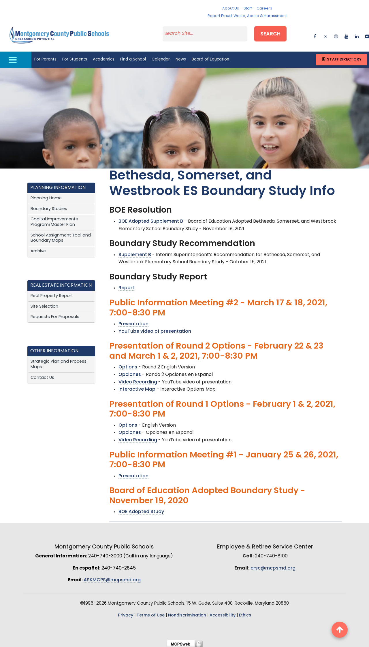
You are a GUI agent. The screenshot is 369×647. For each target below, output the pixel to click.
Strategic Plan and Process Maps (58, 362)
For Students (74, 57)
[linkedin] (357, 34)
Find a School (133, 57)
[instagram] (336, 34)
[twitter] (325, 34)
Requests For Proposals (55, 315)
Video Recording (137, 380)
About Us (230, 8)
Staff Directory (341, 57)
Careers (264, 8)
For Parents (45, 57)
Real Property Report (52, 294)
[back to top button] (340, 630)
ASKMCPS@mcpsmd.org (112, 578)
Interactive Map (136, 387)
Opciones (129, 372)
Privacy (125, 613)
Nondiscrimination (187, 613)
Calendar (161, 57)
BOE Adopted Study (141, 510)
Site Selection (44, 304)
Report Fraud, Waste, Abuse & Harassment (247, 16)
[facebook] (315, 34)
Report (126, 286)
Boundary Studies (49, 207)
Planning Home (46, 196)
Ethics (245, 613)
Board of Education (210, 57)
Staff (248, 8)
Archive (38, 249)
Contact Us (42, 376)
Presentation (133, 322)
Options (127, 365)
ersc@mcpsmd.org (273, 566)
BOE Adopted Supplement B (150, 219)
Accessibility (223, 613)
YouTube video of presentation (154, 329)
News (181, 57)
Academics (103, 57)
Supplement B (134, 253)
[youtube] (346, 34)
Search (273, 33)
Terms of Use (151, 613)
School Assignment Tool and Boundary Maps (61, 236)
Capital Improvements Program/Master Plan (54, 220)
